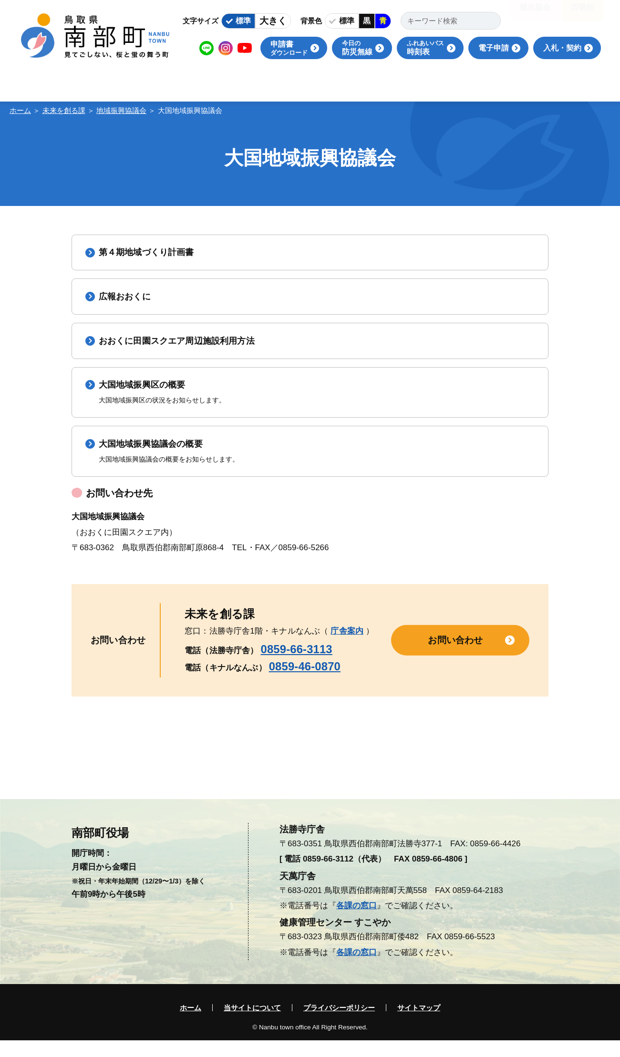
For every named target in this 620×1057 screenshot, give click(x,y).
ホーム (20, 110)
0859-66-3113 (296, 665)
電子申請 (493, 48)
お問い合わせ (455, 657)
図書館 (582, 14)
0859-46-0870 (305, 683)
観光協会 (535, 14)
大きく (273, 21)
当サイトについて (252, 1024)
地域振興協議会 (121, 110)
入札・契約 (562, 48)
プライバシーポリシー (339, 1024)
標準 (243, 21)
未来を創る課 (63, 110)
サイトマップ (418, 1024)
